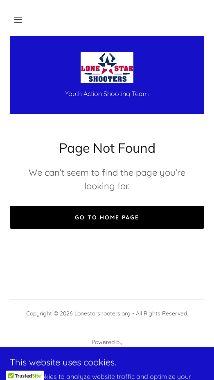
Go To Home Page (107, 217)
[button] (18, 19)
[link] (107, 67)
